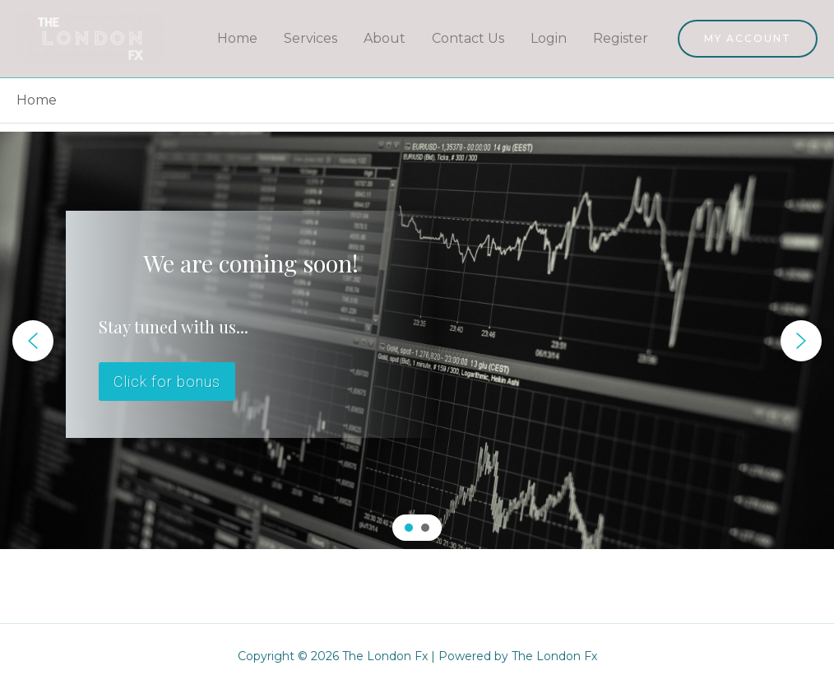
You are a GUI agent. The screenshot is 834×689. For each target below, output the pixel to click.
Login (549, 38)
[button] (32, 340)
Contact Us (468, 38)
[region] (417, 340)
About (384, 38)
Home (237, 38)
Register (620, 38)
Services (310, 38)
